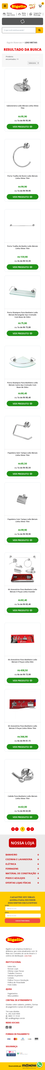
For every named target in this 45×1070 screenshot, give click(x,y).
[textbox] (19, 30)
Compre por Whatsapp (37, 14)
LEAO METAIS (31, 42)
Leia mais (28, 956)
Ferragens (12, 868)
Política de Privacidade (15, 982)
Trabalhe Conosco (14, 973)
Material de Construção (21, 873)
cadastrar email (22, 921)
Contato (10, 978)
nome (7, 905)
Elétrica (11, 864)
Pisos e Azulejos (15, 878)
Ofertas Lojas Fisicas (11, 14)
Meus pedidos (12, 996)
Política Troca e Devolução (17, 980)
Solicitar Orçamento (14, 975)
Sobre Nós (11, 966)
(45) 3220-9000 (13, 1014)
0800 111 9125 (13, 1016)
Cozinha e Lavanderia (19, 859)
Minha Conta (24, 14)
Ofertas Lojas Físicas (18, 882)
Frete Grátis (11, 985)
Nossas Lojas (12, 969)
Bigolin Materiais (14, 42)
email (7, 912)
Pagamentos (12, 993)
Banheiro (11, 854)
